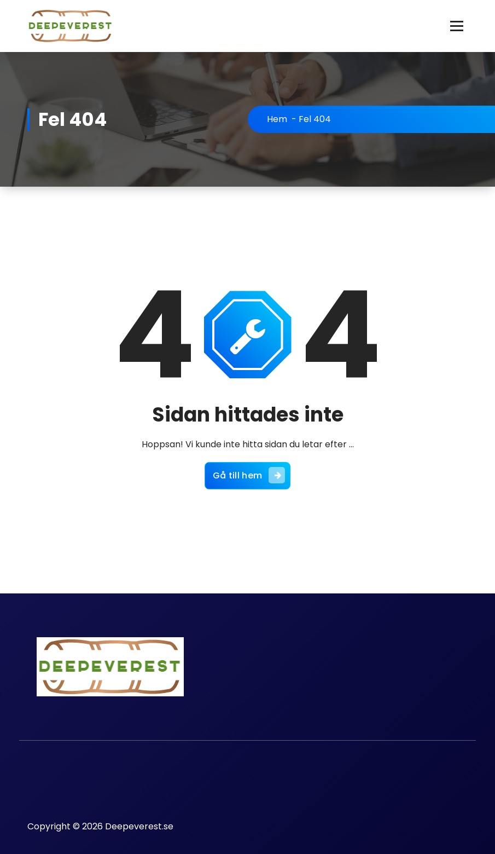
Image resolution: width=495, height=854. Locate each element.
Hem (277, 119)
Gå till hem (249, 475)
